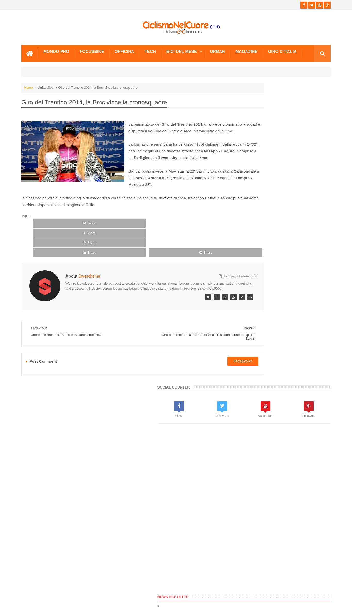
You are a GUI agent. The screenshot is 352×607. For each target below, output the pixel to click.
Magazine (246, 49)
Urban (217, 49)
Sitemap (92, 583)
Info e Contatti (251, 331)
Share (90, 228)
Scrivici (33, 583)
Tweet (51, 228)
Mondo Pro (56, 49)
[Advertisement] (276, 206)
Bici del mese (181, 49)
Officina (124, 49)
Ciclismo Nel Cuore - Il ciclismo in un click (180, 599)
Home (28, 86)
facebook (204, 342)
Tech (150, 49)
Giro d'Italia (282, 49)
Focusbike (92, 49)
